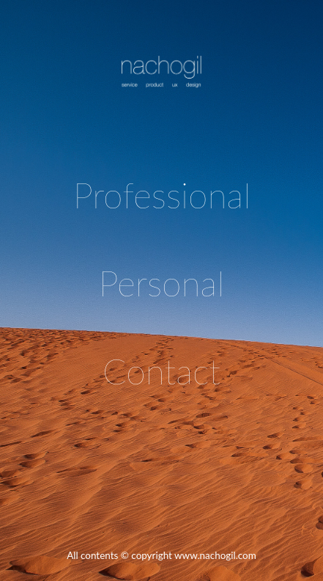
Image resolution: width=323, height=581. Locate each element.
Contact (161, 371)
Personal (161, 283)
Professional (161, 195)
